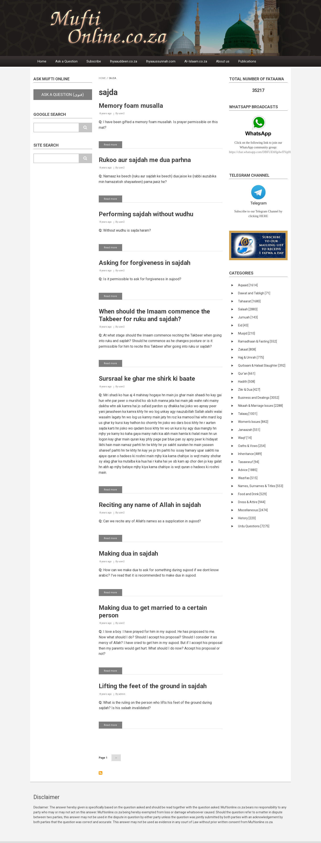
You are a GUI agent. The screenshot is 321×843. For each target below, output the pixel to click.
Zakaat (247, 349)
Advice (247, 470)
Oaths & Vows (251, 446)
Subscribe (93, 61)
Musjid (246, 333)
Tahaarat (249, 301)
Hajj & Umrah (251, 357)
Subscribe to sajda (100, 773)
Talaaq (247, 413)
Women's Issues (253, 422)
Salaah (247, 309)
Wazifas (247, 478)
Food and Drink (252, 494)
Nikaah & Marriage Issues (260, 405)
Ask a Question (66, 61)
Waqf (245, 438)
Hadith (246, 381)
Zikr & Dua (249, 389)
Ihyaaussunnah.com (160, 61)
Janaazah (249, 430)
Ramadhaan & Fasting (257, 341)
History (247, 518)
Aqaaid (248, 285)
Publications (247, 61)
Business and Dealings (258, 397)
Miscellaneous (253, 510)
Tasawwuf (248, 462)
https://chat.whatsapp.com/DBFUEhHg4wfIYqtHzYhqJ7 (264, 152)
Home (41, 61)
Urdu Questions (253, 526)
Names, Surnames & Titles (260, 486)
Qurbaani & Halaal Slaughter (261, 365)
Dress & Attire (251, 502)
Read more (113, 145)
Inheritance (250, 454)
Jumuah (248, 317)
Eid (243, 325)
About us (222, 61)
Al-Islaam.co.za (195, 61)
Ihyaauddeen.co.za (123, 61)
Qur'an (246, 373)
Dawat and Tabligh (254, 293)
